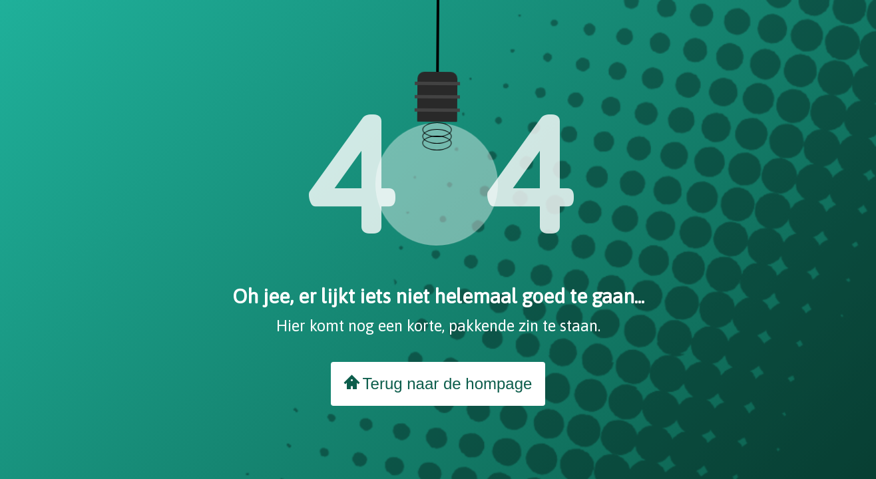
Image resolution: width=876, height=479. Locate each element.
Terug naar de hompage (438, 383)
